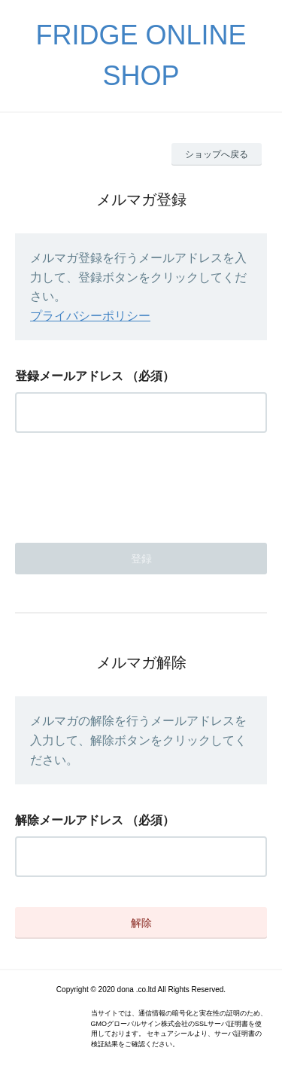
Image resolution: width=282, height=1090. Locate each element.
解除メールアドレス (69, 820)
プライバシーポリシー (90, 315)
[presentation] (129, 483)
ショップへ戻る (216, 154)
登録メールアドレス (69, 376)
